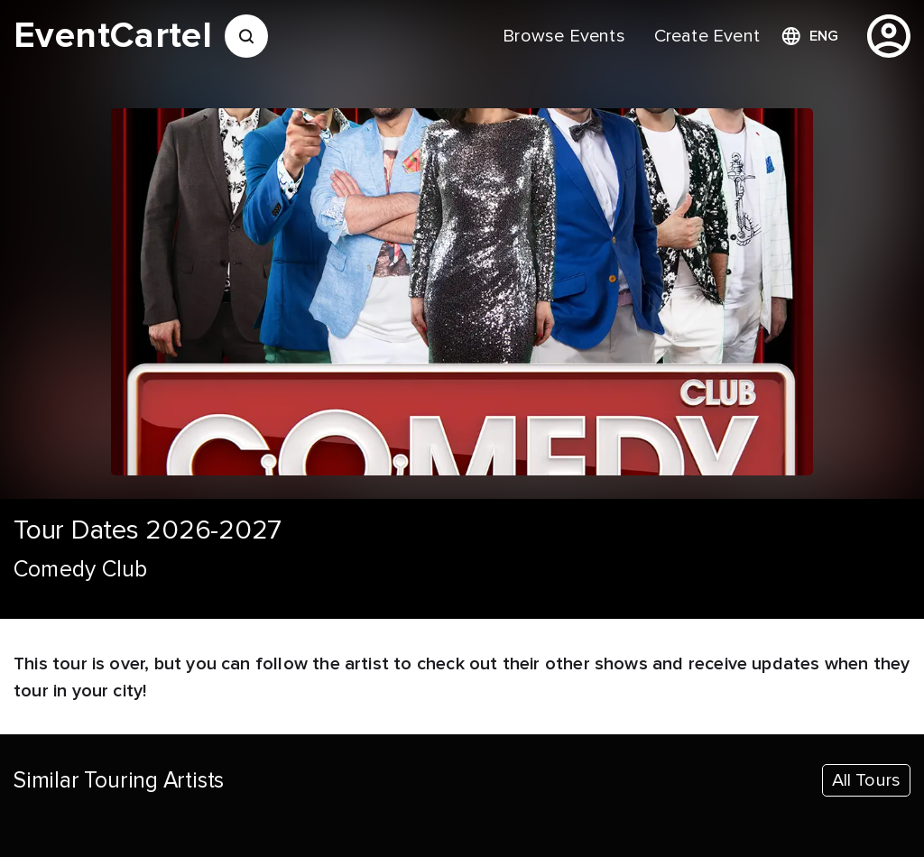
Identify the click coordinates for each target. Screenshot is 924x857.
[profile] (888, 36)
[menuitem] (563, 36)
